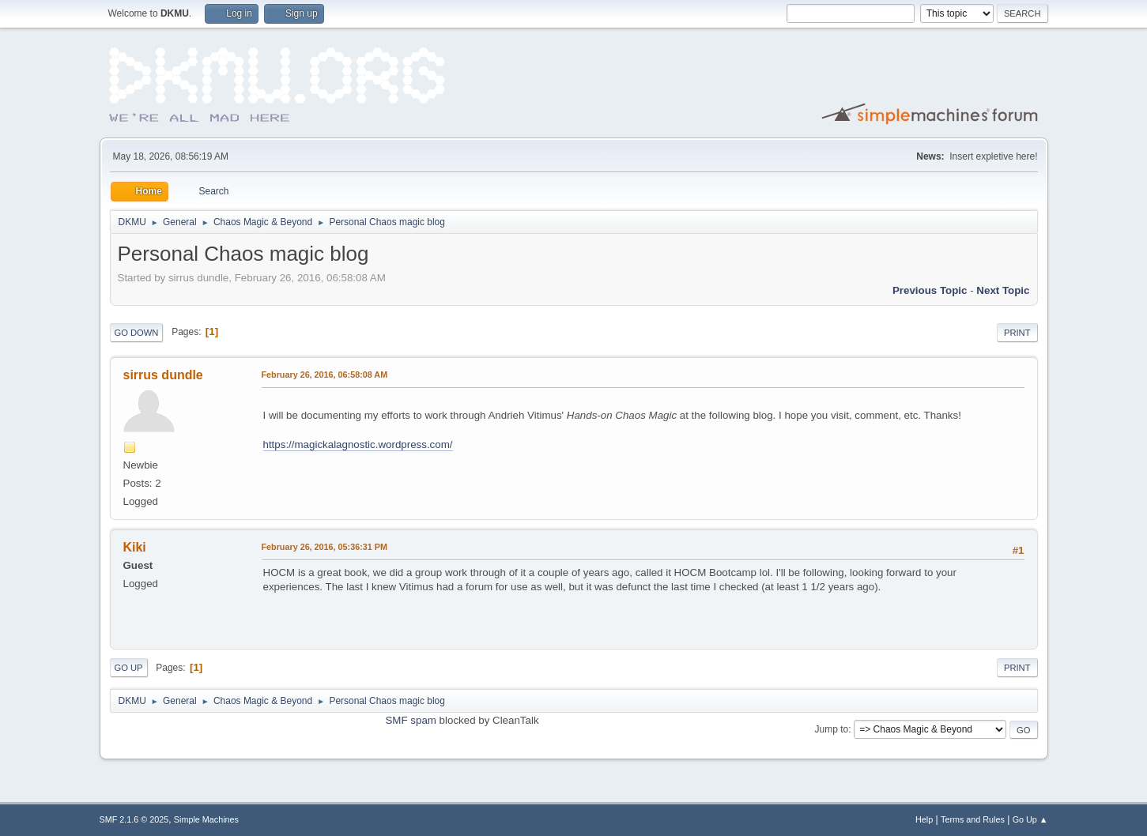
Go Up (129, 667)
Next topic (1002, 290)
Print (1017, 332)
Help (924, 819)
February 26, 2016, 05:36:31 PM (324, 547)
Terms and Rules (973, 819)
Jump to (832, 729)
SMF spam (410, 720)
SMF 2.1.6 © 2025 (134, 819)
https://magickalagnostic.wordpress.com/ (358, 444)
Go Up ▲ (1030, 819)
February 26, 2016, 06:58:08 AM (325, 374)
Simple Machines (206, 819)
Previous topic (930, 290)
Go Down (137, 332)
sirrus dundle (163, 375)
